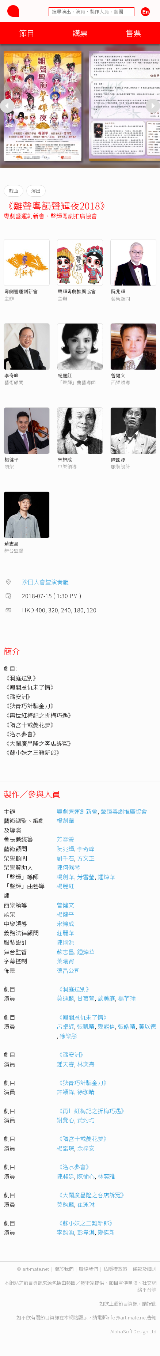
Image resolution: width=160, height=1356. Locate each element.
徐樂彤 (68, 1035)
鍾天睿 (65, 1064)
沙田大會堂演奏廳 (45, 581)
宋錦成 (65, 459)
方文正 (86, 858)
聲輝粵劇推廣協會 (73, 215)
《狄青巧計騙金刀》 (83, 1082)
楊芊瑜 (127, 998)
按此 (151, 1303)
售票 (133, 32)
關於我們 (63, 1268)
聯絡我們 (88, 1268)
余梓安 (86, 1148)
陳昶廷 (65, 1176)
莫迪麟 (65, 998)
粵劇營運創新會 (24, 215)
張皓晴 (127, 1026)
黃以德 (147, 1026)
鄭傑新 (106, 1232)
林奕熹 (86, 1064)
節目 (26, 32)
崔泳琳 (86, 1204)
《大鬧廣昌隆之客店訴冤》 (92, 1194)
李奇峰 (11, 375)
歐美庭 (106, 998)
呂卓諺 (65, 1026)
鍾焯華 (106, 876)
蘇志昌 (11, 543)
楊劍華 (65, 820)
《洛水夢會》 (74, 1166)
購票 (80, 32)
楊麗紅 (65, 375)
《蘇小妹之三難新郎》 (86, 1223)
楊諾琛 (65, 1148)
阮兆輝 (118, 291)
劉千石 (65, 858)
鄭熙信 (106, 1026)
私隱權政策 (115, 1268)
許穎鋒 (65, 1091)
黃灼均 (86, 1119)
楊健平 (11, 459)
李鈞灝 (65, 1232)
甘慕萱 (86, 998)
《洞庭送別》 (74, 989)
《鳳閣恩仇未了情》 (83, 1017)
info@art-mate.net (127, 1317)
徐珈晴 (86, 1091)
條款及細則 (144, 1268)
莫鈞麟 (65, 1204)
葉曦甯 (65, 960)
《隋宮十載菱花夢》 (83, 1138)
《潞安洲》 (71, 1054)
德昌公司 (68, 970)
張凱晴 (86, 1026)
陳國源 (118, 459)
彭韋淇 (86, 1232)
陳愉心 (86, 1176)
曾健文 (118, 375)
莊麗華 (65, 932)
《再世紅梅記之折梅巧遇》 (92, 1110)
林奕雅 (106, 1176)
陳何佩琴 (68, 867)
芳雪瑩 (65, 839)
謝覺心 (65, 1119)
